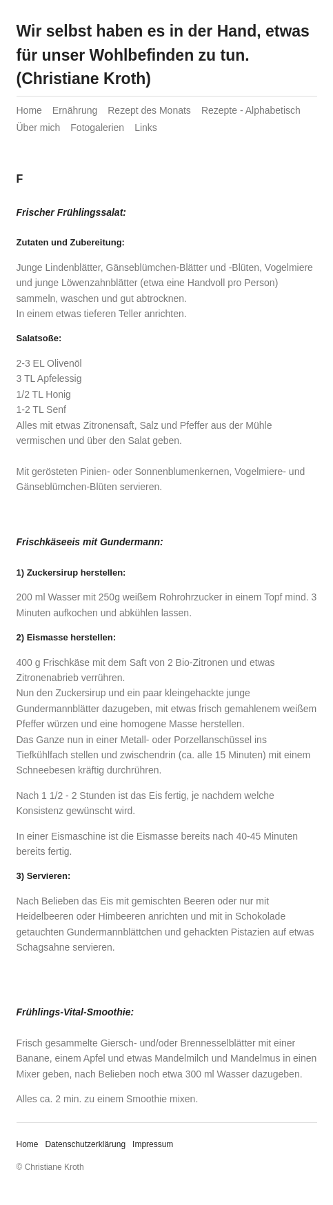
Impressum (152, 1144)
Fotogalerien (97, 127)
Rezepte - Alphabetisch (251, 110)
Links (145, 127)
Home (29, 110)
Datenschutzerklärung (85, 1144)
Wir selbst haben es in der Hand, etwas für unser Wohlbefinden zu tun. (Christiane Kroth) (163, 55)
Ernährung (74, 110)
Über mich (39, 127)
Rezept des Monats (149, 110)
